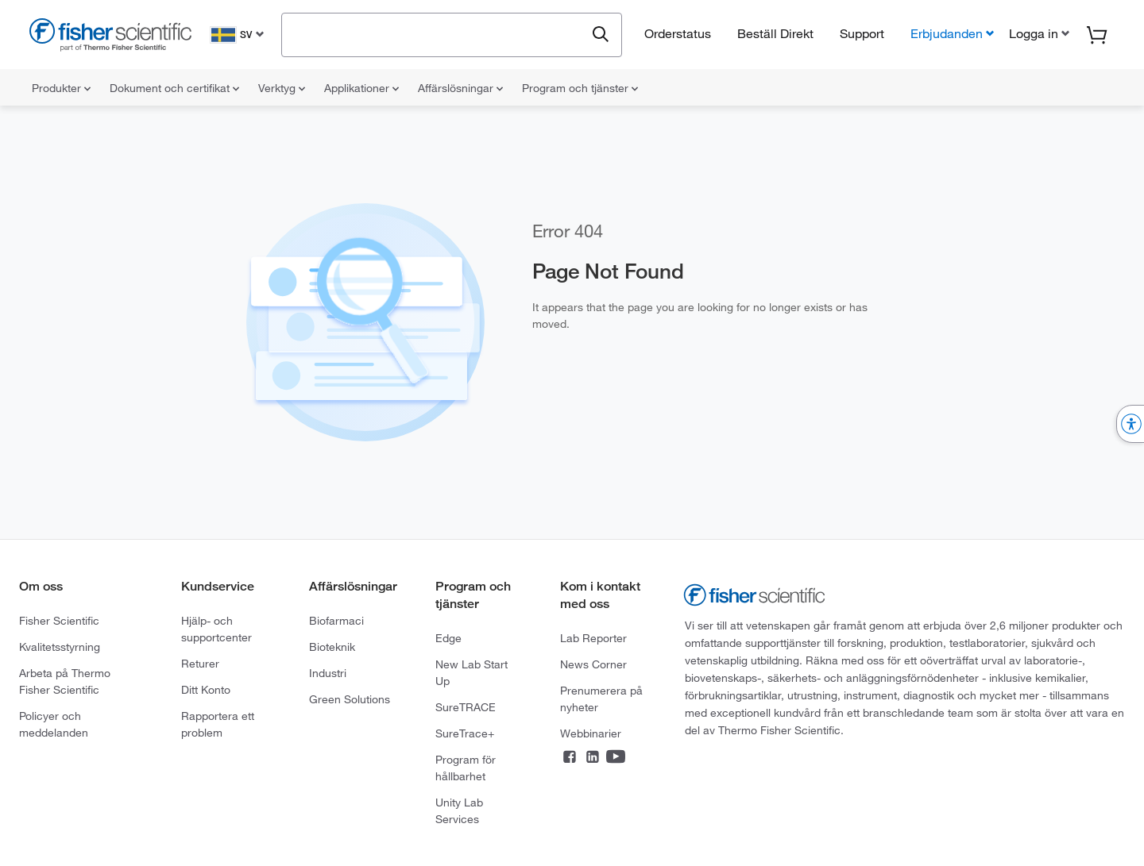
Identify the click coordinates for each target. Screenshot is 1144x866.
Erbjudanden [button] (946, 33)
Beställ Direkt (775, 33)
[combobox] (437, 33)
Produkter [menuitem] (61, 88)
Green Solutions (349, 699)
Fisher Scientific (59, 621)
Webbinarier (590, 733)
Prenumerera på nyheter (601, 698)
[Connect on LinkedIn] (592, 758)
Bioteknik (332, 647)
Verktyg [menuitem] (281, 88)
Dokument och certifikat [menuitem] (174, 88)
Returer (200, 663)
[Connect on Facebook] (569, 758)
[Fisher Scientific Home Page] (110, 37)
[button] (1037, 33)
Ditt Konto (205, 690)
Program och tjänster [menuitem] (580, 88)
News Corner (593, 664)
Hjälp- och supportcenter (216, 629)
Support (862, 33)
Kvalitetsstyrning (59, 647)
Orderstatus (677, 33)
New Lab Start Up (471, 672)
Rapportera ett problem (217, 724)
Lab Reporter (593, 638)
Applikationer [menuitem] (361, 88)
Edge (448, 638)
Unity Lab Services (459, 810)
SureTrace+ (464, 733)
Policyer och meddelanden (53, 724)
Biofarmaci (336, 621)
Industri (327, 673)
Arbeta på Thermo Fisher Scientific (64, 681)
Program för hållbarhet (465, 767)
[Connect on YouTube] (615, 758)
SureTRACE (465, 707)
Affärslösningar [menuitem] (460, 88)
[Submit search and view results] (601, 35)
